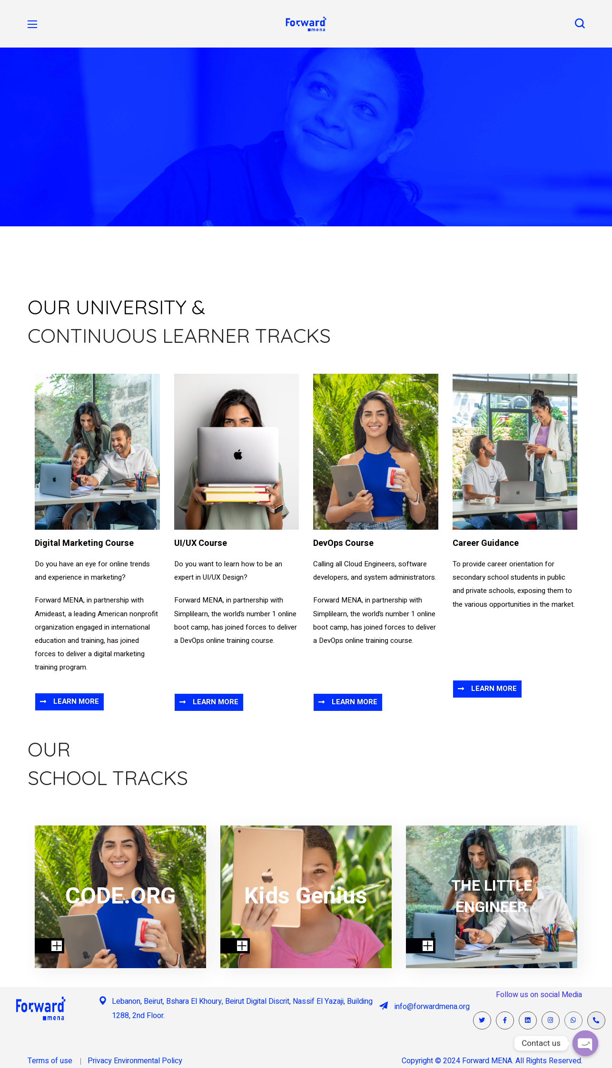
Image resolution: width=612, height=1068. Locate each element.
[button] (579, 24)
